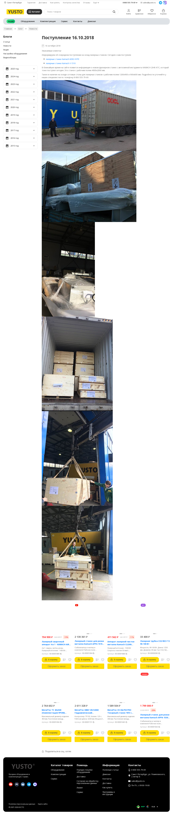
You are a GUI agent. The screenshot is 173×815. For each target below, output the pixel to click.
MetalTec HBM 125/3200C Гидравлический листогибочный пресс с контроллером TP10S (87, 711)
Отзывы (86, 2)
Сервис (64, 21)
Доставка (43, 2)
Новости (33, 28)
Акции (11, 21)
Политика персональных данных (22, 804)
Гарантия (31, 2)
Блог (20, 28)
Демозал (92, 21)
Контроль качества (71, 2)
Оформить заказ (56, 666)
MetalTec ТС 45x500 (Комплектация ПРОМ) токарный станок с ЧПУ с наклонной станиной (54, 711)
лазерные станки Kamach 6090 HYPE (62, 59)
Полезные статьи (110, 770)
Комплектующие (48, 21)
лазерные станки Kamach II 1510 (61, 63)
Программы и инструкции (108, 793)
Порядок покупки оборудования (84, 771)
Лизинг (80, 787)
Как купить (55, 2)
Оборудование (28, 21)
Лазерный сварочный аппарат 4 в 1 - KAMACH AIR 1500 (55, 643)
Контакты (77, 21)
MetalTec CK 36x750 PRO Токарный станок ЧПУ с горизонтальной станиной (121, 711)
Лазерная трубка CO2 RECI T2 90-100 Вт (155, 642)
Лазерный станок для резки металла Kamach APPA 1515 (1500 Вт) (89, 642)
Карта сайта (42, 804)
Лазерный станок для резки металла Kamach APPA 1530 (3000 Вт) (154, 716)
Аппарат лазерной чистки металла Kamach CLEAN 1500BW (120, 643)
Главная (8, 28)
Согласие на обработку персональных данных (87, 782)
